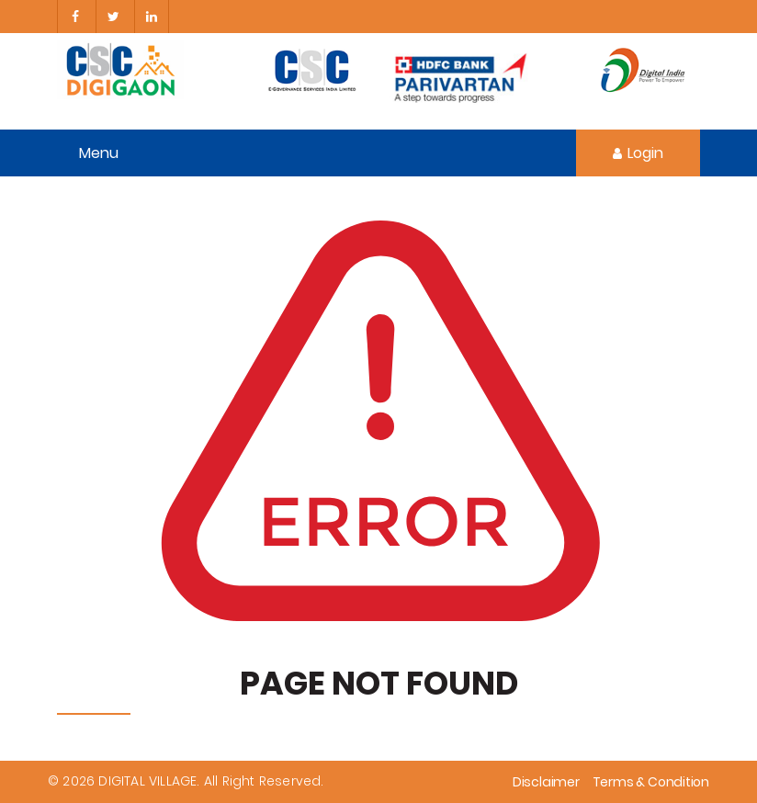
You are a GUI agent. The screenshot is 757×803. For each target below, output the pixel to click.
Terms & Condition (651, 782)
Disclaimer (546, 782)
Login (638, 153)
